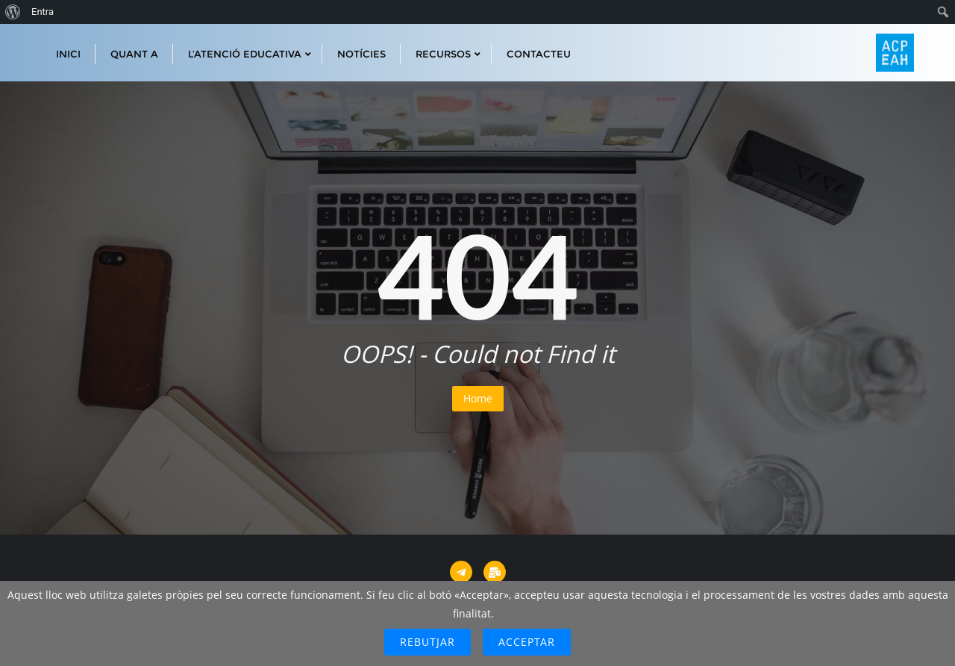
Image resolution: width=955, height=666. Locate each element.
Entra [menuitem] (42, 11)
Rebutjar (427, 642)
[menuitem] (13, 12)
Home (477, 398)
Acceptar (526, 642)
